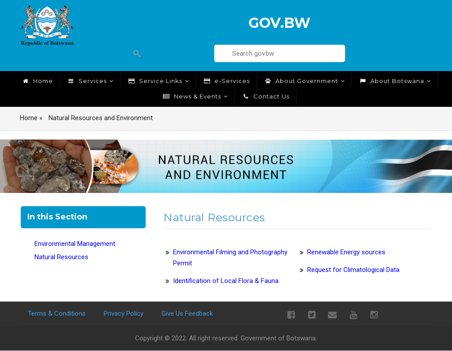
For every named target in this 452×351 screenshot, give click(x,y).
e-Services (226, 80)
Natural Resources (61, 257)
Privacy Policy (123, 313)
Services (90, 80)
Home (37, 80)
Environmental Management (74, 244)
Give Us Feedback (187, 313)
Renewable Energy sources (346, 252)
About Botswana (394, 80)
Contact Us (265, 96)
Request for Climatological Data (353, 270)
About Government (304, 80)
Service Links (158, 80)
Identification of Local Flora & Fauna (226, 281)
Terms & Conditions (57, 313)
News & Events (195, 96)
